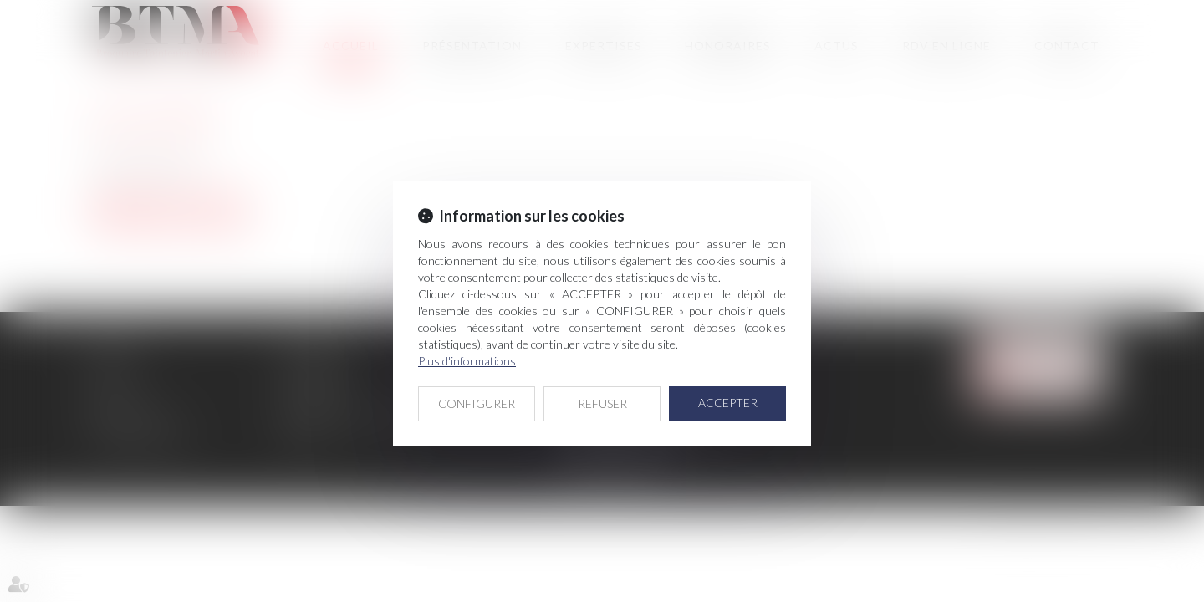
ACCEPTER (728, 402)
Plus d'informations (467, 361)
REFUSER (602, 403)
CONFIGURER (476, 403)
